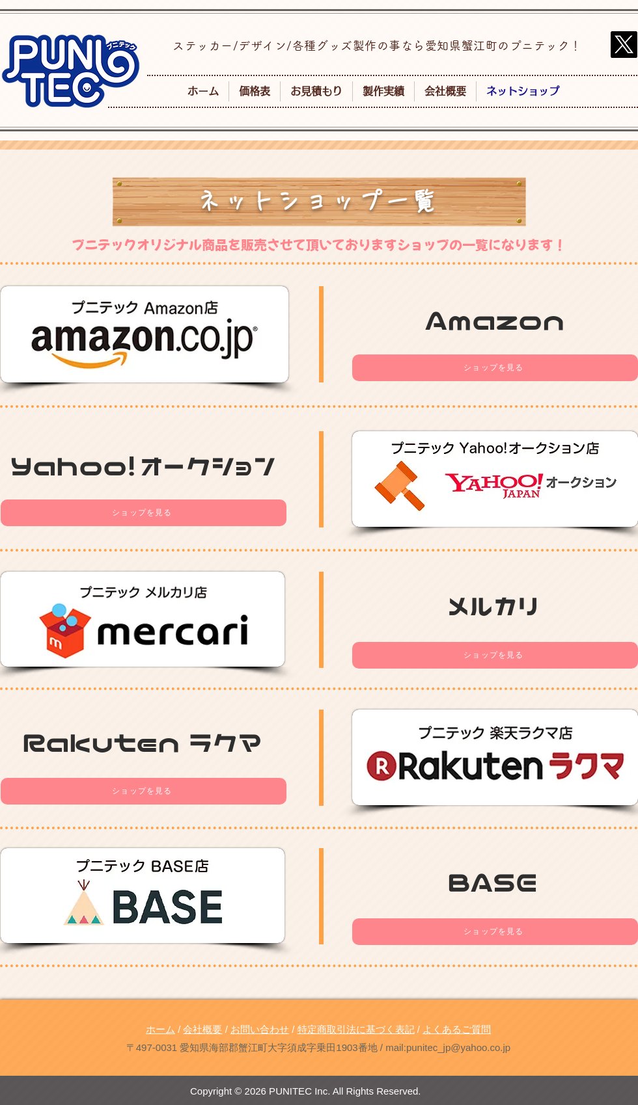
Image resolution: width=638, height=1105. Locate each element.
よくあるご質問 (457, 1029)
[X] (624, 44)
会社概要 (202, 1029)
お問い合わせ (259, 1029)
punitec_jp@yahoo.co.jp (458, 1047)
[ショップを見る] (495, 367)
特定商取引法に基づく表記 (356, 1029)
